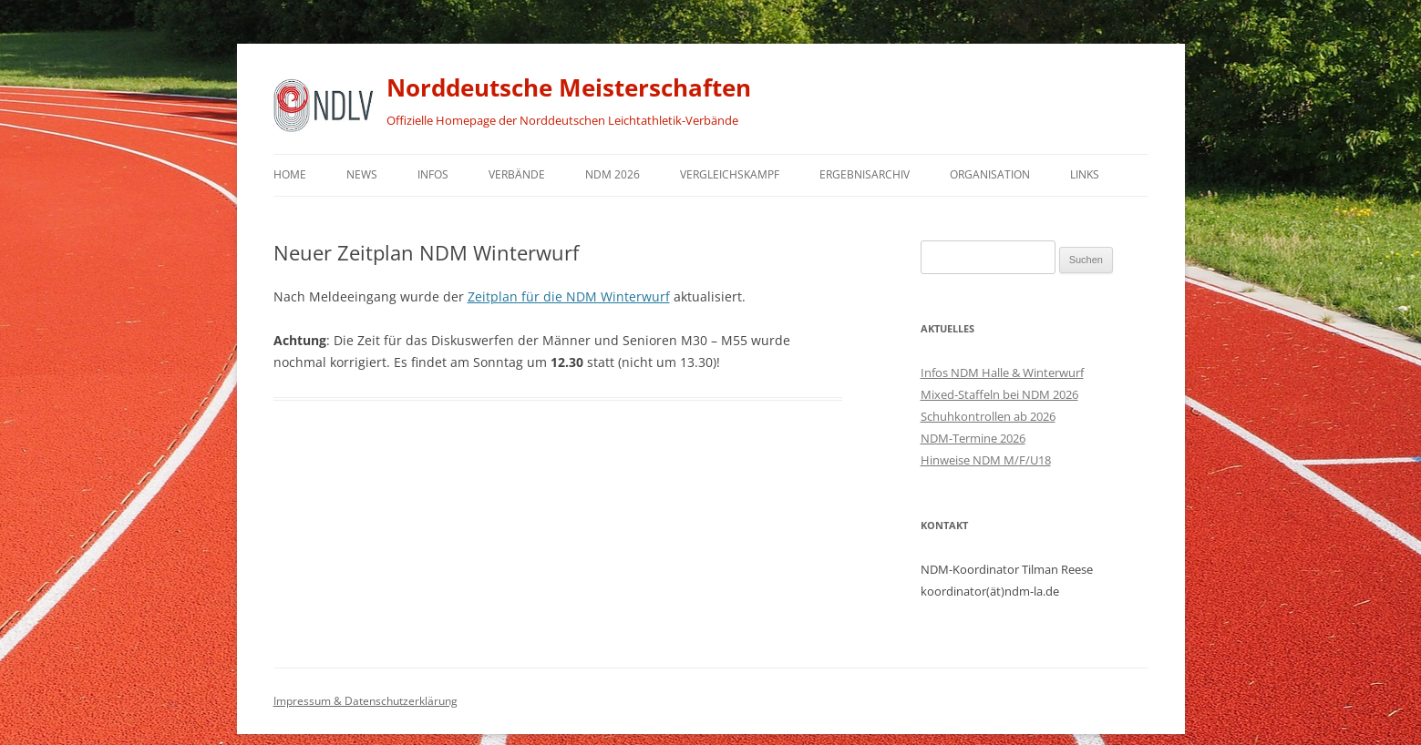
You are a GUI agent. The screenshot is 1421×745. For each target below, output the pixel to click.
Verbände (517, 174)
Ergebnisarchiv (864, 174)
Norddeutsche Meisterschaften (568, 87)
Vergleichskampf (729, 174)
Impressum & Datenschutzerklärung (365, 701)
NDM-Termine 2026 (973, 438)
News (361, 174)
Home (289, 174)
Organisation (990, 174)
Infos (432, 174)
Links (1084, 174)
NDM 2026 (612, 174)
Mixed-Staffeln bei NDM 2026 (999, 394)
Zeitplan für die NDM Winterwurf (569, 296)
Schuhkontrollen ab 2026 (988, 416)
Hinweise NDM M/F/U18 (986, 460)
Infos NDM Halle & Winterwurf (1002, 372)
